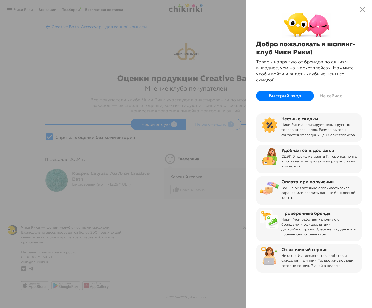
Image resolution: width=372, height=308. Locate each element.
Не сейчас (331, 96)
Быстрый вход (285, 96)
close (362, 9)
